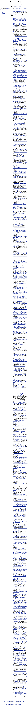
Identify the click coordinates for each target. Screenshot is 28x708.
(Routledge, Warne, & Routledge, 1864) (20, 211)
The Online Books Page (14, 2)
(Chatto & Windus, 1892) (20, 543)
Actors (3, 12)
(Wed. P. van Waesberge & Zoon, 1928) (19, 655)
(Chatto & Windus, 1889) (20, 436)
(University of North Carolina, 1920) (19, 516)
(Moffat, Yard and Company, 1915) (20, 159)
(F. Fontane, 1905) (20, 135)
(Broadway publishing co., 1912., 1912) (20, 270)
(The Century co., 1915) (19, 403)
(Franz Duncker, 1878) (19, 415)
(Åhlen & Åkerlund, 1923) (19, 650)
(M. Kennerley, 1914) (20, 344)
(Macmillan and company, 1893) (19, 387)
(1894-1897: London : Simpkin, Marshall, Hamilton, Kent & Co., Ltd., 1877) (20, 43)
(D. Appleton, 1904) (20, 149)
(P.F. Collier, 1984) (20, 100)
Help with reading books (7, 701)
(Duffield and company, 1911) (20, 201)
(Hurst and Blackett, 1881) (20, 217)
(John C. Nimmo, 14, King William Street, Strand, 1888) (19, 638)
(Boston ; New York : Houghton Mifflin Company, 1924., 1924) (20, 184)
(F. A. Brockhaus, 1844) (20, 446)
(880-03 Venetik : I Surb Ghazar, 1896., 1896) (20, 256)
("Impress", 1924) (20, 688)
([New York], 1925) (20, 127)
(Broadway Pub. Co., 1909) (19, 600)
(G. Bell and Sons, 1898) (20, 114)
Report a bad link (14, 701)
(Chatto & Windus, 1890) (20, 370)
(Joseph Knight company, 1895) (20, 522)
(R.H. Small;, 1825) (19, 172)
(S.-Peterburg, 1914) (20, 198)
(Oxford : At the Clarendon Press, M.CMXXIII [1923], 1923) (19, 121)
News (9, 704)
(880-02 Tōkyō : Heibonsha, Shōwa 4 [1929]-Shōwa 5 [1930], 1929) (20, 642)
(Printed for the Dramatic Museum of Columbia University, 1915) (19, 511)
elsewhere (1, 9)
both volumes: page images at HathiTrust (21, 36)
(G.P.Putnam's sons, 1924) (20, 280)
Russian (3, 13)
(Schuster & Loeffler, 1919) (20, 327)
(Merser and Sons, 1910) (20, 262)
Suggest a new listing (21, 701)
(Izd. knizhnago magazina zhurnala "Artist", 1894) (20, 11)
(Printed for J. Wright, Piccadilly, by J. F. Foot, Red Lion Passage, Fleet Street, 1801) (20, 633)
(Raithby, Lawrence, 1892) (20, 273)
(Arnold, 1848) (19, 407)
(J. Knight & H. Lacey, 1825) (20, 48)
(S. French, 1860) (20, 552)
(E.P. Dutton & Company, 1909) (19, 133)
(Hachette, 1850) (19, 324)
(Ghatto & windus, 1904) (20, 332)
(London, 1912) (20, 487)
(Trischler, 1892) (20, 76)
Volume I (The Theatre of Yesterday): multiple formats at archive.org (20, 37)
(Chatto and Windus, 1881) (20, 91)
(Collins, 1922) (18, 453)
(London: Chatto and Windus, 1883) (20, 19)
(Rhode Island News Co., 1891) (20, 61)
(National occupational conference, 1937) (20, 292)
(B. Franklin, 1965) (19, 230)
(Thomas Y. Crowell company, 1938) (19, 204)
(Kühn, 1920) (18, 610)
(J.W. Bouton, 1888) (20, 667)
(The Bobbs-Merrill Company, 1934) (20, 306)
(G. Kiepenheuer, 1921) (20, 277)
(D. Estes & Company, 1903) (20, 288)
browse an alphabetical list (10, 4)
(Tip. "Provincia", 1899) (20, 604)
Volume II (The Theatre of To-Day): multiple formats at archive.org (20, 39)
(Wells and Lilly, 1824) (20, 361)
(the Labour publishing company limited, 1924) (19, 597)
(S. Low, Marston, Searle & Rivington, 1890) (20, 569)
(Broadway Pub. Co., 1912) (19, 479)
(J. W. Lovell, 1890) (20, 555)
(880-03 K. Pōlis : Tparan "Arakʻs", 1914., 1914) (20, 253)
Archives (15, 704)
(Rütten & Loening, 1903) (20, 142)
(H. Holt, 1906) (20, 526)
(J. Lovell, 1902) (20, 428)
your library (7, 8)
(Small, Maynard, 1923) (19, 410)
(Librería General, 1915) (19, 227)
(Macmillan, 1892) (20, 188)
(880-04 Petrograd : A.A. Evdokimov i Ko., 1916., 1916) (20, 558)
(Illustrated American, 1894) (19, 495)
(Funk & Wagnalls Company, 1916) (19, 86)
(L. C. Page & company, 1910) (20, 459)
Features (12, 704)
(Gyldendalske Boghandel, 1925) (19, 671)
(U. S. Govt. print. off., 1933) (20, 195)
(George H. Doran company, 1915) (20, 190)
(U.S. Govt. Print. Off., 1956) (20, 463)
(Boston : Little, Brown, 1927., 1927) (20, 168)
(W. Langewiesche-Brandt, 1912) (19, 138)
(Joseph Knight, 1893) (20, 152)
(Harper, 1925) (20, 607)
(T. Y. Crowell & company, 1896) (19, 124)
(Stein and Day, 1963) (19, 154)
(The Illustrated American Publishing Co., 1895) (19, 367)
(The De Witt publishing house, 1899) (20, 180)
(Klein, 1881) (19, 421)
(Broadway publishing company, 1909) (19, 372)
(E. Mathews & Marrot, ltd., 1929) (20, 225)
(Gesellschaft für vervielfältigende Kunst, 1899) (19, 645)
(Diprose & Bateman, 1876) (20, 470)
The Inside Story (20, 704)
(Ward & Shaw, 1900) (20, 528)
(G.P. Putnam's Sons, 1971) (20, 108)
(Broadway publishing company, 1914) (20, 301)
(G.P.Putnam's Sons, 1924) (20, 309)
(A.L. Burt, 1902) (19, 342)
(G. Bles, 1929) (17, 192)
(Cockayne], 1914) (20, 313)
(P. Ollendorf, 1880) (20, 508)
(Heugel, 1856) (20, 476)
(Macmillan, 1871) (19, 284)
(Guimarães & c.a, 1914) (20, 652)
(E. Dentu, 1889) (19, 259)
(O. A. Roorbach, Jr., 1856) (20, 379)
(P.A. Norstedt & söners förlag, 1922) (19, 613)
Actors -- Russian (18, 6)
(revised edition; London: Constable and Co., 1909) (20, 24)
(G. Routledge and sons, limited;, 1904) (20, 207)
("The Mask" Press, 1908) (20, 595)
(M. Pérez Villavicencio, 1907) (19, 534)
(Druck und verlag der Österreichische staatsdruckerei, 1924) (20, 686)
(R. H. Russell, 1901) (19, 576)
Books (7, 704)
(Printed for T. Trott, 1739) (20, 693)
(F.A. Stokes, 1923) (20, 658)
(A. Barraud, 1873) (20, 661)
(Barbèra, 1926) (20, 624)
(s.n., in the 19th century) (20, 505)
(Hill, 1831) (18, 499)
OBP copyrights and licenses (14, 706)
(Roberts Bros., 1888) (20, 433)
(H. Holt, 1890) (20, 96)
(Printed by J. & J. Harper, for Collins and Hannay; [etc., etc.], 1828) (20, 620)
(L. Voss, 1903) (20, 58)
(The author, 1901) (20, 483)
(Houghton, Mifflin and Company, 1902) (20, 318)
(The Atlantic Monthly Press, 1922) (20, 297)
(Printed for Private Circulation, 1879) (20, 566)
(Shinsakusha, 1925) (20, 681)
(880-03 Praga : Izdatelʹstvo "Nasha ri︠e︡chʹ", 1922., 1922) (20, 394)
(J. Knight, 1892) (19, 444)
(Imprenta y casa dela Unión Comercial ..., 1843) (20, 440)
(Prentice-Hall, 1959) (18, 626)
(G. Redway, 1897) (20, 71)
